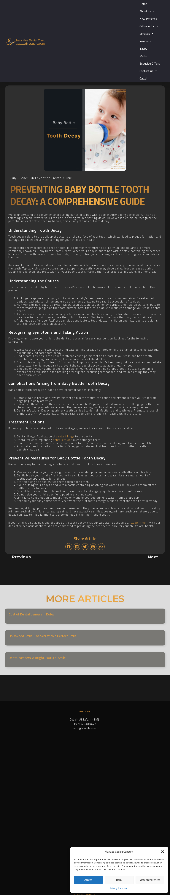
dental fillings (65, 436)
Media (145, 56)
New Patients (148, 19)
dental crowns (62, 439)
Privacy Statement (119, 888)
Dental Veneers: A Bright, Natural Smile (37, 657)
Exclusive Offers (149, 63)
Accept (88, 879)
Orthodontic (149, 26)
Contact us (148, 71)
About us (147, 11)
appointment (139, 522)
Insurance (145, 41)
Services (146, 33)
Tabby (143, 48)
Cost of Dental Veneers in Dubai (32, 613)
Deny (119, 879)
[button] (162, 852)
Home (143, 4)
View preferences (149, 879)
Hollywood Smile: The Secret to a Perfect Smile (42, 635)
